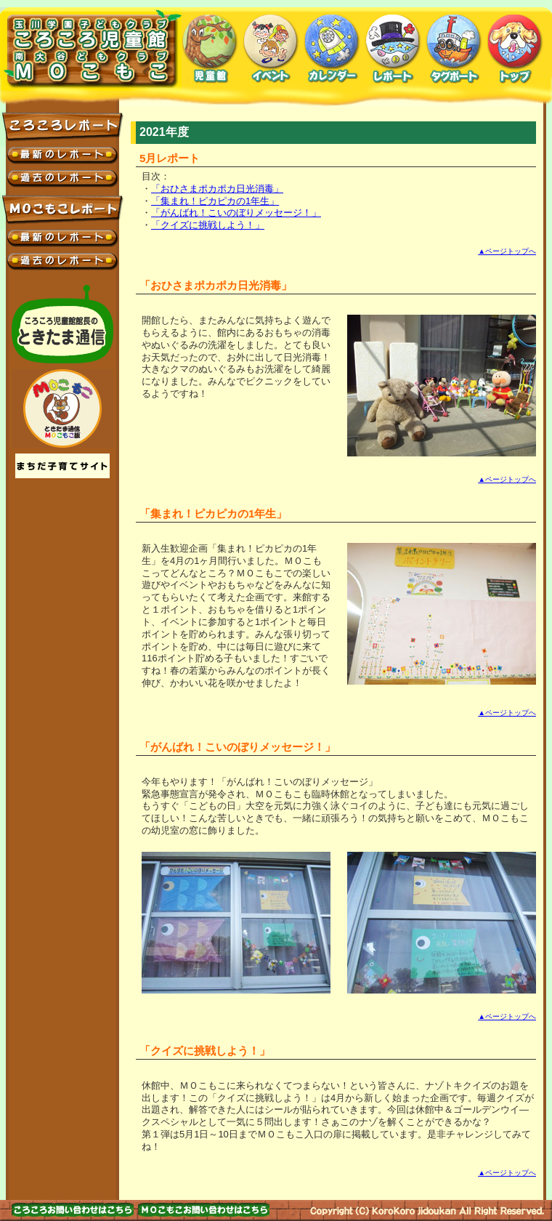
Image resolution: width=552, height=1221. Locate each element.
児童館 (210, 49)
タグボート (454, 49)
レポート (393, 49)
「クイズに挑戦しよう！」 (207, 224)
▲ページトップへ (507, 251)
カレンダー (332, 49)
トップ (515, 49)
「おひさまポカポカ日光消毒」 (217, 188)
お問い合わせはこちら (73, 1210)
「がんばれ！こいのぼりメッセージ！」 (236, 212)
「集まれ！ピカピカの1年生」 (215, 201)
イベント (271, 49)
